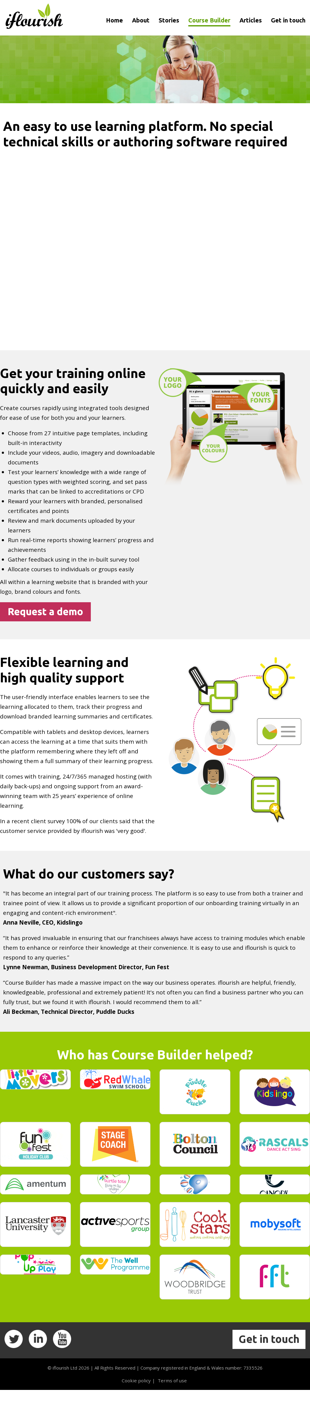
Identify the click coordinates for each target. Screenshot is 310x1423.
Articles (250, 20)
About (141, 20)
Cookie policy (136, 1413)
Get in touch (288, 20)
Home (114, 20)
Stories (169, 20)
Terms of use (171, 1413)
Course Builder (209, 20)
